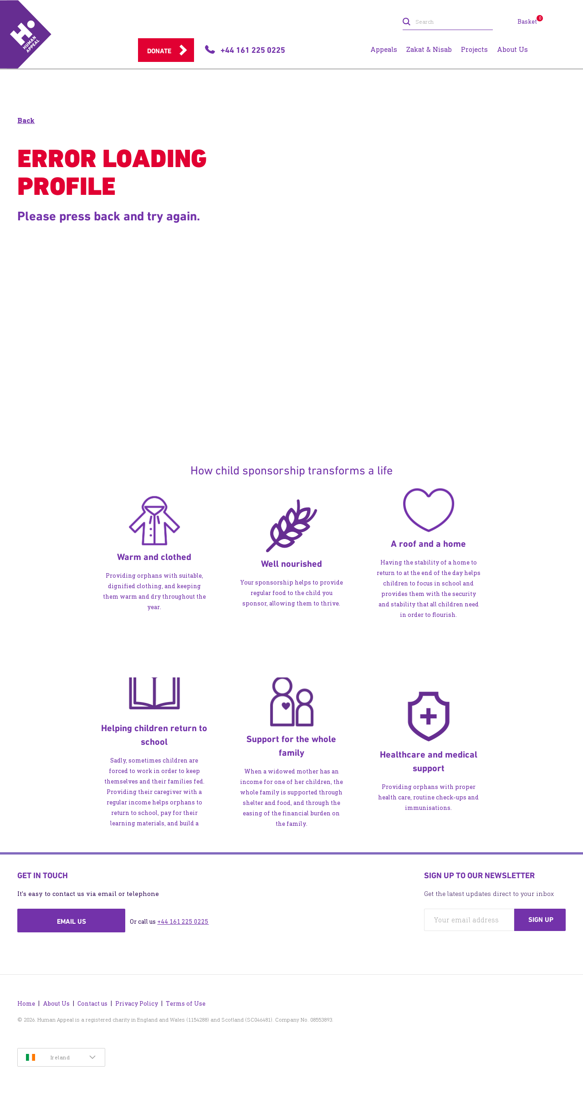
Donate (159, 51)
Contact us (92, 1003)
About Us (56, 1003)
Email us (71, 921)
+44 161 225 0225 (183, 922)
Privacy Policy (136, 1003)
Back (26, 120)
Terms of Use (185, 1003)
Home (26, 1003)
